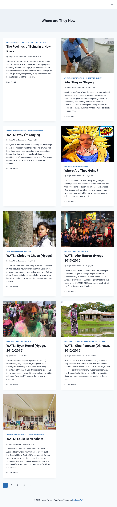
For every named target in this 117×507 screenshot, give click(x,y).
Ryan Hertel (12, 356)
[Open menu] (112, 4)
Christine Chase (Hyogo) (29, 256)
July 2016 (68, 166)
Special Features (81, 341)
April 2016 (10, 341)
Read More (12, 82)
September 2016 (23, 42)
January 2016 (11, 434)
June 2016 (10, 251)
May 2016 (67, 251)
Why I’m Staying (23, 135)
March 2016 (68, 341)
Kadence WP (77, 500)
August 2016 (69, 78)
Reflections (11, 42)
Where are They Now (38, 42)
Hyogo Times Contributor (17, 56)
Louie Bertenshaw (24, 439)
